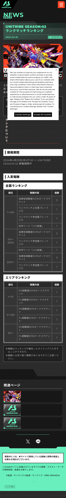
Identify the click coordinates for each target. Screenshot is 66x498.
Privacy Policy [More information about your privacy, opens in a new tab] (24, 109)
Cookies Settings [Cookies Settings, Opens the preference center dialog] (22, 114)
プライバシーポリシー (17, 476)
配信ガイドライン (33, 483)
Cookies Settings (48, 469)
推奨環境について (17, 469)
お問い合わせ (48, 476)
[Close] (56, 70)
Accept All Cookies (42, 114)
